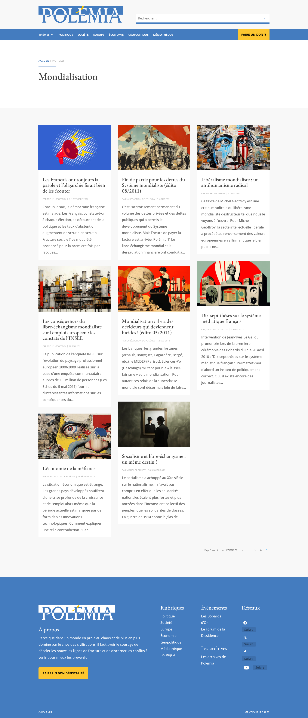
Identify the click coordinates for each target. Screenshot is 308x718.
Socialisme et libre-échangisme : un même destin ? (154, 459)
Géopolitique (138, 35)
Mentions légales (257, 712)
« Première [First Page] (230, 550)
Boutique (167, 655)
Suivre (248, 630)
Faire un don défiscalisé (63, 673)
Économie (116, 35)
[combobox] (203, 17)
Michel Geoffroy (56, 198)
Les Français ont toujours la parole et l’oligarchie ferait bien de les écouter (74, 185)
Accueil (43, 60)
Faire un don (252, 35)
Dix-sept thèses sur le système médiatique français (231, 318)
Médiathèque (163, 35)
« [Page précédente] (242, 550)
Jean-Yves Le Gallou (217, 329)
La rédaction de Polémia (61, 476)
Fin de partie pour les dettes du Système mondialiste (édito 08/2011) (153, 185)
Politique (65, 35)
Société (83, 35)
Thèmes (43, 35)
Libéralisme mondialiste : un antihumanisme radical (230, 182)
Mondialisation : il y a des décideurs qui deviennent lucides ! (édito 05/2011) (147, 327)
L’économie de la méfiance (69, 468)
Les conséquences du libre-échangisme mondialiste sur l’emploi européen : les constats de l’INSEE (72, 329)
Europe (98, 35)
